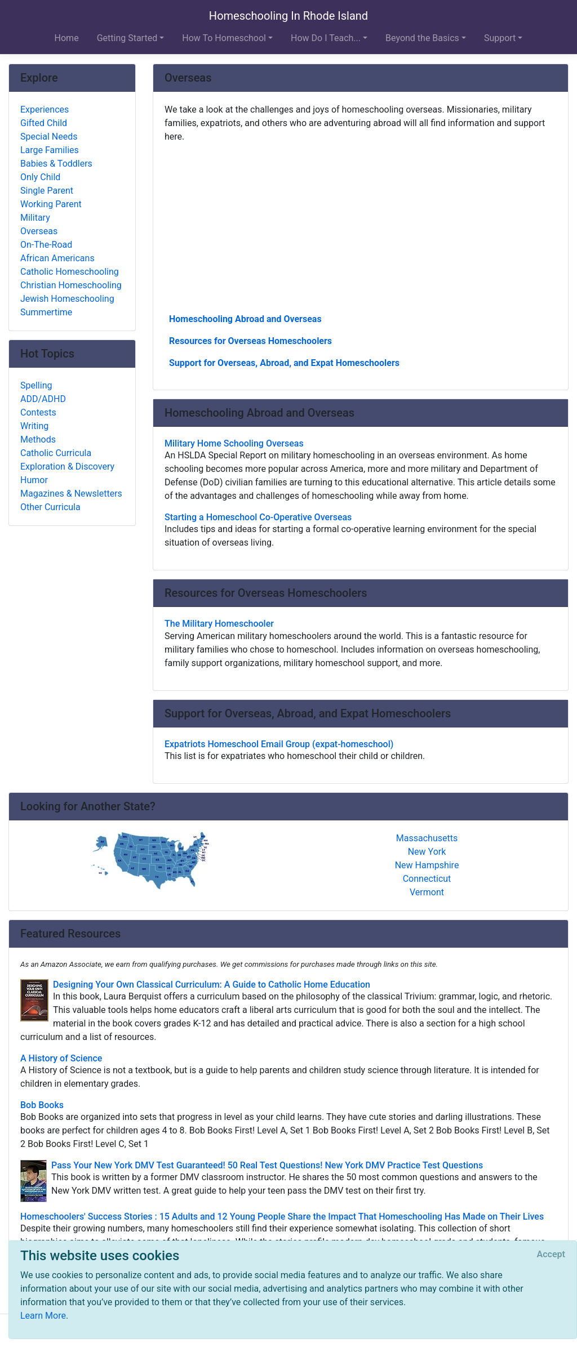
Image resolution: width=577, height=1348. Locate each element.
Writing (34, 426)
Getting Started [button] (127, 38)
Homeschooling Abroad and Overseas (245, 319)
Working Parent (51, 204)
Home (67, 38)
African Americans (57, 258)
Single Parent (46, 190)
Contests (38, 412)
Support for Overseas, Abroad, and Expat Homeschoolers (284, 363)
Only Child (40, 177)
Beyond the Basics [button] (422, 38)
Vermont (427, 892)
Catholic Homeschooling (69, 271)
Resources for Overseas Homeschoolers (250, 341)
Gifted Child (43, 123)
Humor (34, 480)
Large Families (49, 150)
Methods (38, 439)
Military (35, 217)
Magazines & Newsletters (71, 493)
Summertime (46, 312)
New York (427, 851)
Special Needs (48, 136)
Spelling (36, 385)
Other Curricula (50, 507)
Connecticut (427, 878)
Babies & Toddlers (56, 163)
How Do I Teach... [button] (326, 38)
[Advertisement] (361, 227)
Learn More (43, 1315)
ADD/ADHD (43, 399)
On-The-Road (46, 244)
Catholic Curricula (55, 453)
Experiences (44, 109)
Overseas (38, 231)
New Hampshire (427, 865)
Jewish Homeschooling (67, 298)
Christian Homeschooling (71, 285)
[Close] (551, 1254)
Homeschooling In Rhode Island (288, 16)
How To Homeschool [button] (224, 38)
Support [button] (500, 38)
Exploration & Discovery (67, 466)
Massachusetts (427, 838)
